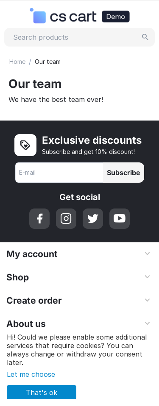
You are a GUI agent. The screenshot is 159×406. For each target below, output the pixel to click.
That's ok (41, 392)
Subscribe (123, 172)
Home (17, 61)
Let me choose (31, 374)
